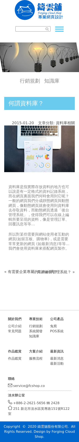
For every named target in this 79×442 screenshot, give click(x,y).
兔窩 (53, 326)
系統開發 (36, 331)
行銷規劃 (30, 80)
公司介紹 (14, 326)
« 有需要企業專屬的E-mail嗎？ (31, 271)
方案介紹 (36, 351)
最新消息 (57, 358)
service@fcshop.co (29, 386)
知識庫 (51, 80)
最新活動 (57, 363)
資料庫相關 (65, 123)
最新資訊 (57, 351)
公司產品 (57, 319)
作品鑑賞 (14, 351)
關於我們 (14, 319)
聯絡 (11, 379)
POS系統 (57, 331)
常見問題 (14, 331)
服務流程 (36, 358)
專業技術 (36, 319)
